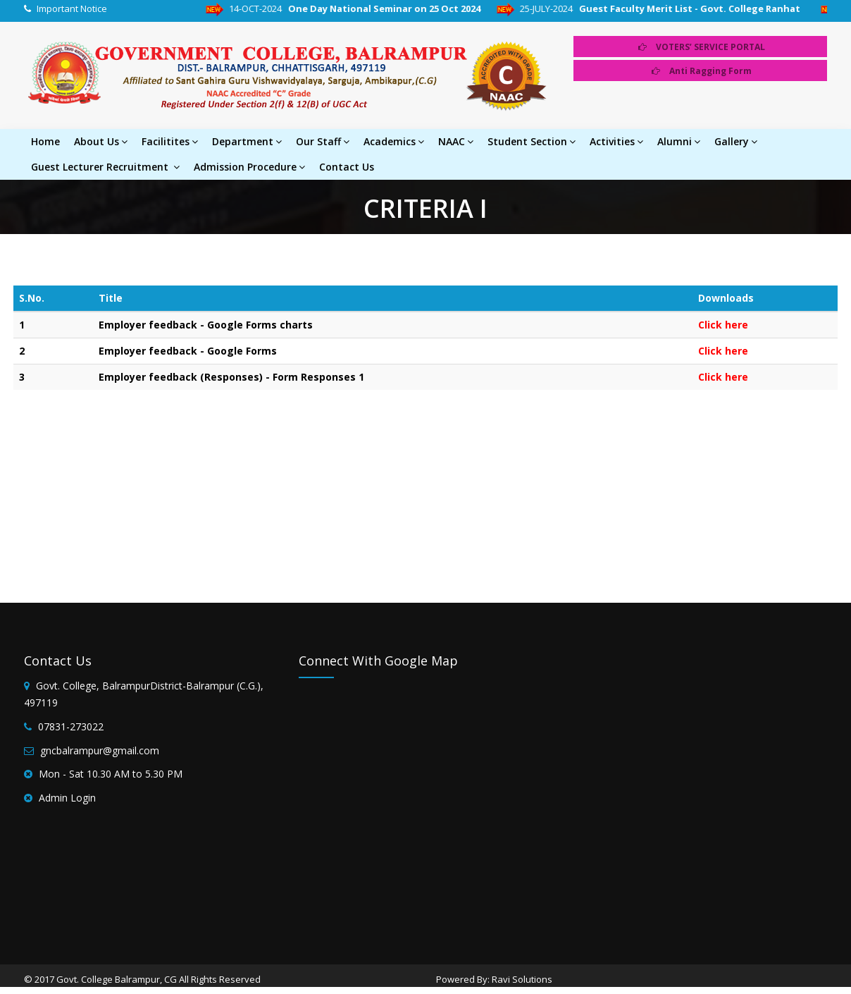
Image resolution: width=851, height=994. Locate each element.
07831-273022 (71, 726)
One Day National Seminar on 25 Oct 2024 (395, 8)
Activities (616, 141)
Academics (394, 141)
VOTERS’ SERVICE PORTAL (701, 47)
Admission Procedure (249, 166)
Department (247, 141)
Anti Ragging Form (702, 71)
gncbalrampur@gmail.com (99, 750)
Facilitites (170, 141)
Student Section (531, 141)
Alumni (678, 141)
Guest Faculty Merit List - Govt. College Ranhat (702, 8)
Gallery (735, 141)
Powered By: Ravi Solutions (494, 979)
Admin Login (67, 797)
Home (45, 141)
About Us (101, 141)
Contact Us (346, 166)
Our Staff (322, 141)
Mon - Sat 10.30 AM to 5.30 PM (110, 773)
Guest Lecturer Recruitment (105, 166)
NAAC (455, 141)
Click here (723, 324)
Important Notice (72, 8)
